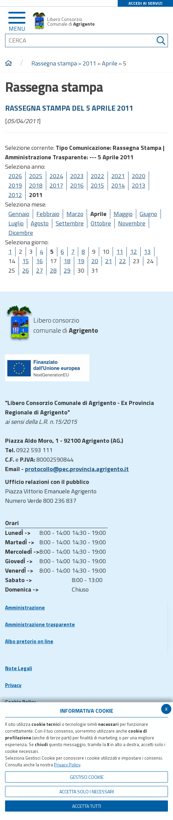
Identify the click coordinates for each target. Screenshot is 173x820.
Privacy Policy (67, 764)
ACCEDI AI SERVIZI (145, 3)
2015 (97, 185)
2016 (77, 185)
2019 (15, 185)
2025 (35, 176)
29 (67, 270)
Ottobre (101, 223)
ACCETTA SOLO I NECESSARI (86, 791)
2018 (35, 185)
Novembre (131, 223)
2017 (56, 185)
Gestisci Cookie (87, 777)
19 (81, 261)
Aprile (109, 63)
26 (25, 270)
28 (53, 270)
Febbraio (47, 213)
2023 (77, 176)
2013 (138, 185)
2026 (15, 176)
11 (119, 251)
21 (108, 261)
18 (67, 261)
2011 (89, 63)
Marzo (74, 213)
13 (147, 251)
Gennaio (18, 213)
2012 (15, 194)
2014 (118, 185)
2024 (56, 176)
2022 (97, 176)
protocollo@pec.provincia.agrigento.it (77, 468)
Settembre (70, 223)
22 (122, 261)
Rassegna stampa (54, 63)
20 (94, 261)
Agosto (40, 223)
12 (133, 251)
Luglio (16, 223)
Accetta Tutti (86, 806)
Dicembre (20, 232)
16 (39, 261)
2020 (138, 176)
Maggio (123, 213)
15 (25, 261)
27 (39, 270)
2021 (118, 176)
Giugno (148, 213)
